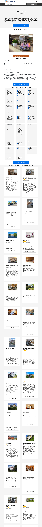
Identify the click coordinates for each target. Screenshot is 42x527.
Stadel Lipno (26, 505)
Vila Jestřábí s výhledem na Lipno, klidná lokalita (29, 319)
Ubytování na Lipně (10, 348)
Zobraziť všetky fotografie (21, 56)
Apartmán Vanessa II (10, 240)
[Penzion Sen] (32, 6)
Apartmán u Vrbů (9, 177)
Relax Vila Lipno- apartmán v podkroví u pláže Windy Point (29, 178)
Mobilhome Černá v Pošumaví (29, 443)
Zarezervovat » (21, 162)
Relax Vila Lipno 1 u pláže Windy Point (28, 349)
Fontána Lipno (26, 412)
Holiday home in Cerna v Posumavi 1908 (11, 381)
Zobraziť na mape (21, 16)
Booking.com (7, 60)
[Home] (8, 6)
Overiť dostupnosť (21, 25)
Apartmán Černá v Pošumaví (12, 265)
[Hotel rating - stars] (21, 10)
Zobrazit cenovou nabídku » (21, 84)
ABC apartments (9, 474)
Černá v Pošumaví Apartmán (29, 209)
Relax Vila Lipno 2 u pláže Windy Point (11, 506)
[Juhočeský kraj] (18, 6)
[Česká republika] (12, 6)
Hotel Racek (26, 240)
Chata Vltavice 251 (27, 380)
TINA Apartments (9, 318)
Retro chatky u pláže (27, 265)
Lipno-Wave (8, 443)
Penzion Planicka (27, 474)
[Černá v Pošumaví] (25, 6)
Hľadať (32, 4)
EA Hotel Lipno (9, 412)
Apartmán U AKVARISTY (10, 209)
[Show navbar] (36, 1)
